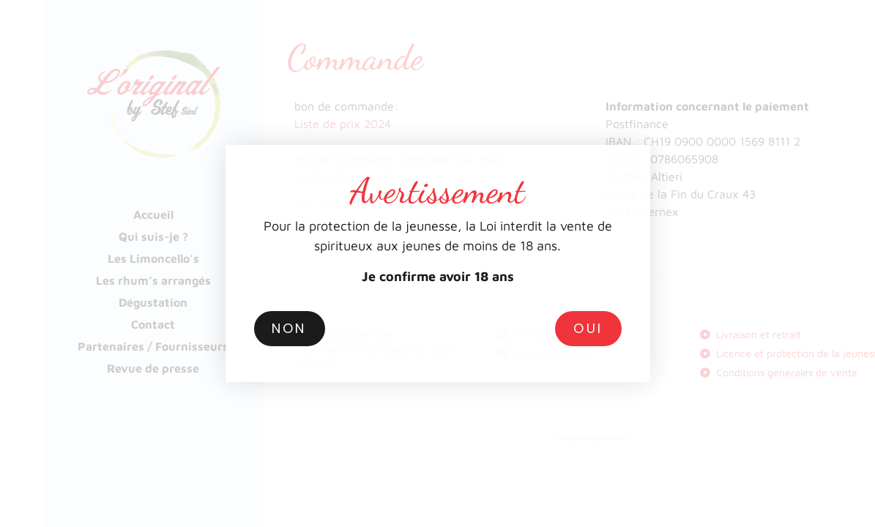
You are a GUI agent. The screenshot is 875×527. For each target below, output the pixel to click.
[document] (437, 263)
